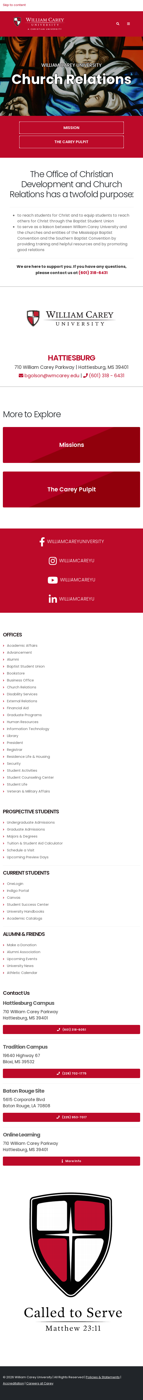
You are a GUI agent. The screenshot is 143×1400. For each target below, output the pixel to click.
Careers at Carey (39, 1383)
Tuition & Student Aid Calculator (35, 843)
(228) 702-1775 (72, 1073)
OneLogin (15, 883)
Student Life (17, 784)
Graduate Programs (24, 715)
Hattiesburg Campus (28, 1003)
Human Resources (22, 722)
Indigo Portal (18, 890)
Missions (71, 445)
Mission (71, 127)
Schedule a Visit (20, 850)
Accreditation (13, 1383)
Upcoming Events (22, 958)
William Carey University (71, 65)
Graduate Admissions (26, 829)
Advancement (19, 652)
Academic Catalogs (24, 918)
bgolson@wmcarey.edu (49, 375)
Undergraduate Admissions (31, 822)
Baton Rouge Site (23, 1091)
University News (20, 965)
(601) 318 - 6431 (103, 375)
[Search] (117, 24)
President (15, 742)
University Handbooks (25, 911)
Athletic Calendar (22, 972)
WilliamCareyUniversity (71, 541)
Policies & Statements (103, 1377)
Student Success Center (28, 904)
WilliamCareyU (71, 580)
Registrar (14, 749)
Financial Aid (18, 708)
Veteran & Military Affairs (28, 791)
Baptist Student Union (26, 666)
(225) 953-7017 (71, 1117)
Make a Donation (22, 945)
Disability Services (22, 694)
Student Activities (22, 770)
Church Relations (21, 687)
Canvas (13, 897)
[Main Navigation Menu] (128, 23)
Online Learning (21, 1134)
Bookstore (16, 673)
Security (14, 763)
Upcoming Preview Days (28, 857)
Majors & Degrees (22, 836)
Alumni (13, 659)
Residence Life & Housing (28, 756)
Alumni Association (23, 952)
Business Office (20, 680)
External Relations (22, 701)
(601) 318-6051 (71, 1030)
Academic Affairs (22, 645)
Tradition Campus (25, 1047)
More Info (71, 1161)
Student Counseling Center (30, 777)
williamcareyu (71, 561)
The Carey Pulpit (71, 142)
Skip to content (14, 5)
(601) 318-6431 (93, 273)
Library (12, 735)
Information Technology (28, 728)
